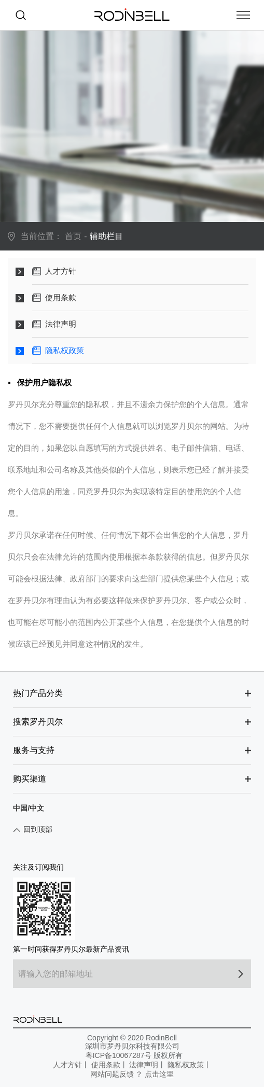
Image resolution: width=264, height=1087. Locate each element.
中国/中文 (28, 808)
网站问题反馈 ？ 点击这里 (132, 1074)
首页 (73, 236)
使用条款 (105, 1065)
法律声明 (143, 1065)
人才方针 (67, 1065)
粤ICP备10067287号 (119, 1055)
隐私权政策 (186, 1065)
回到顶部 (37, 829)
